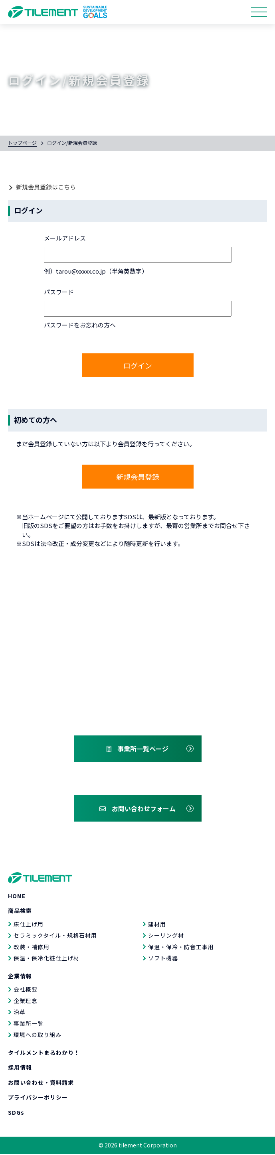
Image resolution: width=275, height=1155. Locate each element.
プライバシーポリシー (38, 1098)
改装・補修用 (31, 948)
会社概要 (26, 990)
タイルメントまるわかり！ (44, 1054)
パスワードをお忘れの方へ (80, 325)
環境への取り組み (37, 1036)
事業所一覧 (29, 1025)
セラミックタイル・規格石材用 (55, 936)
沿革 (20, 1013)
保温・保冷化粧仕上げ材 (46, 959)
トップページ (22, 142)
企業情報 (20, 977)
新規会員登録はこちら (46, 187)
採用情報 (20, 1068)
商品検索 (20, 912)
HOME (17, 897)
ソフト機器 (163, 959)
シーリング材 (166, 936)
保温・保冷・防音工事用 (181, 948)
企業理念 (26, 1002)
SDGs (16, 1114)
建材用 (157, 925)
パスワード (59, 292)
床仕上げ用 (29, 925)
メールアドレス (65, 238)
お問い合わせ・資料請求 (41, 1084)
